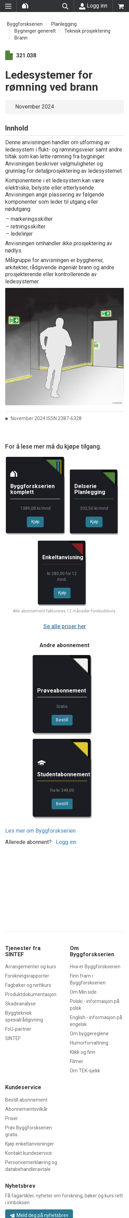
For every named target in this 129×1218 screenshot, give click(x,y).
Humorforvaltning (89, 1043)
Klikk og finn (82, 1052)
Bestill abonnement (26, 1100)
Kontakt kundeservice (28, 1153)
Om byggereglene (89, 1033)
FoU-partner (18, 1029)
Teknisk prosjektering (87, 31)
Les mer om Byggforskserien (40, 830)
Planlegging (64, 24)
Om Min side (83, 992)
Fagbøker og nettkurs (28, 985)
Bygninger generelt (35, 31)
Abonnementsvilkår (26, 1109)
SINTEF (13, 1038)
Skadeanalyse (20, 1003)
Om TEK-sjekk (85, 1070)
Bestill (62, 720)
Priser (11, 1118)
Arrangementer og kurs (30, 966)
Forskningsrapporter (27, 976)
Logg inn (93, 5)
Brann (21, 38)
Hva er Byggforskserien (95, 966)
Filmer (76, 1061)
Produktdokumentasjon (30, 994)
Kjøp (35, 521)
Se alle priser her (64, 626)
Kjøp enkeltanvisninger (29, 1144)
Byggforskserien (25, 24)
